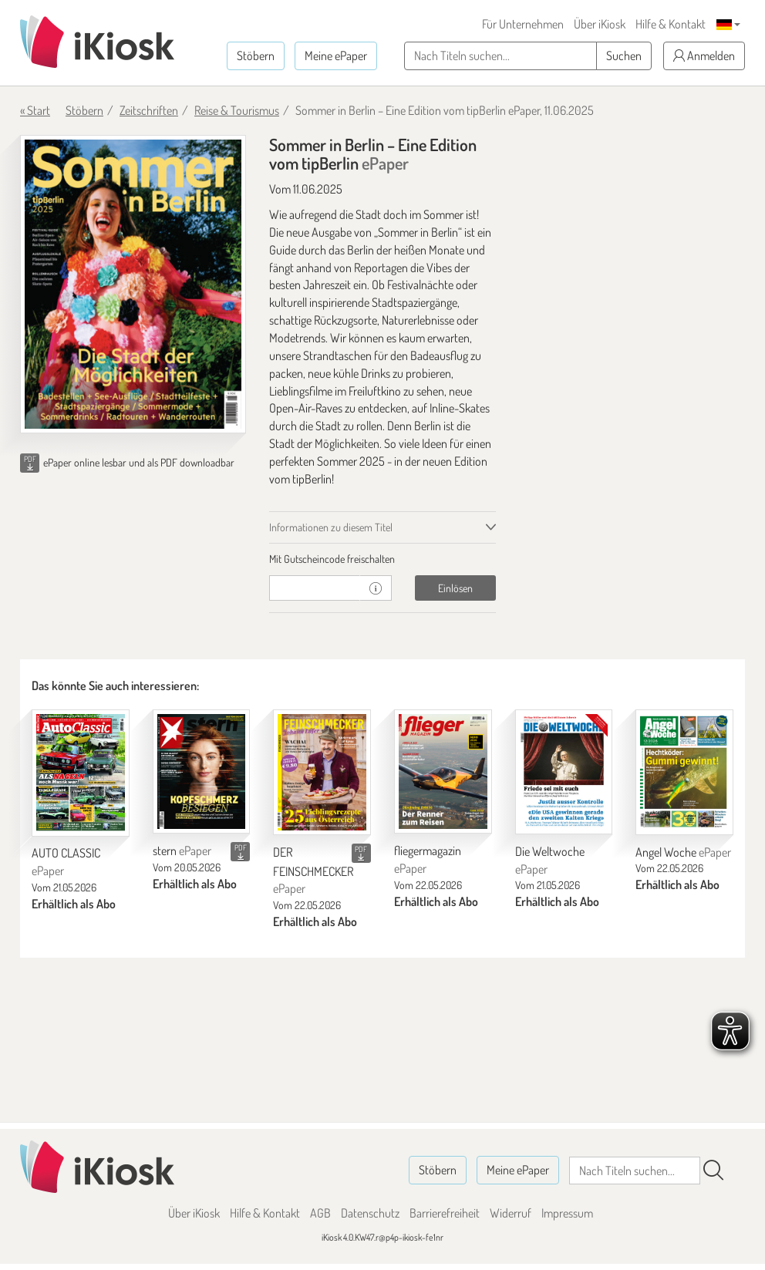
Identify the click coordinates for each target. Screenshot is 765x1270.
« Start (35, 110)
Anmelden (704, 55)
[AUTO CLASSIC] (81, 772)
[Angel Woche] (684, 772)
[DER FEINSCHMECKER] (322, 772)
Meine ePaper (336, 55)
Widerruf (510, 1213)
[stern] (202, 771)
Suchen (624, 55)
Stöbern (256, 55)
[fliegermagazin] (443, 771)
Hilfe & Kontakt (670, 24)
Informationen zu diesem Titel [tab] (331, 527)
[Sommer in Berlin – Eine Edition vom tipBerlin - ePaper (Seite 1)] (133, 284)
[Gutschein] (314, 588)
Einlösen (455, 588)
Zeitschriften (149, 110)
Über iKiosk (599, 24)
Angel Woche (683, 852)
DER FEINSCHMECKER (313, 870)
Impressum (567, 1213)
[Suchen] (713, 1170)
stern (182, 850)
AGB (320, 1213)
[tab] (382, 559)
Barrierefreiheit (444, 1213)
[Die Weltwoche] (564, 771)
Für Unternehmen (523, 24)
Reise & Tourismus (236, 110)
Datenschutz (370, 1213)
